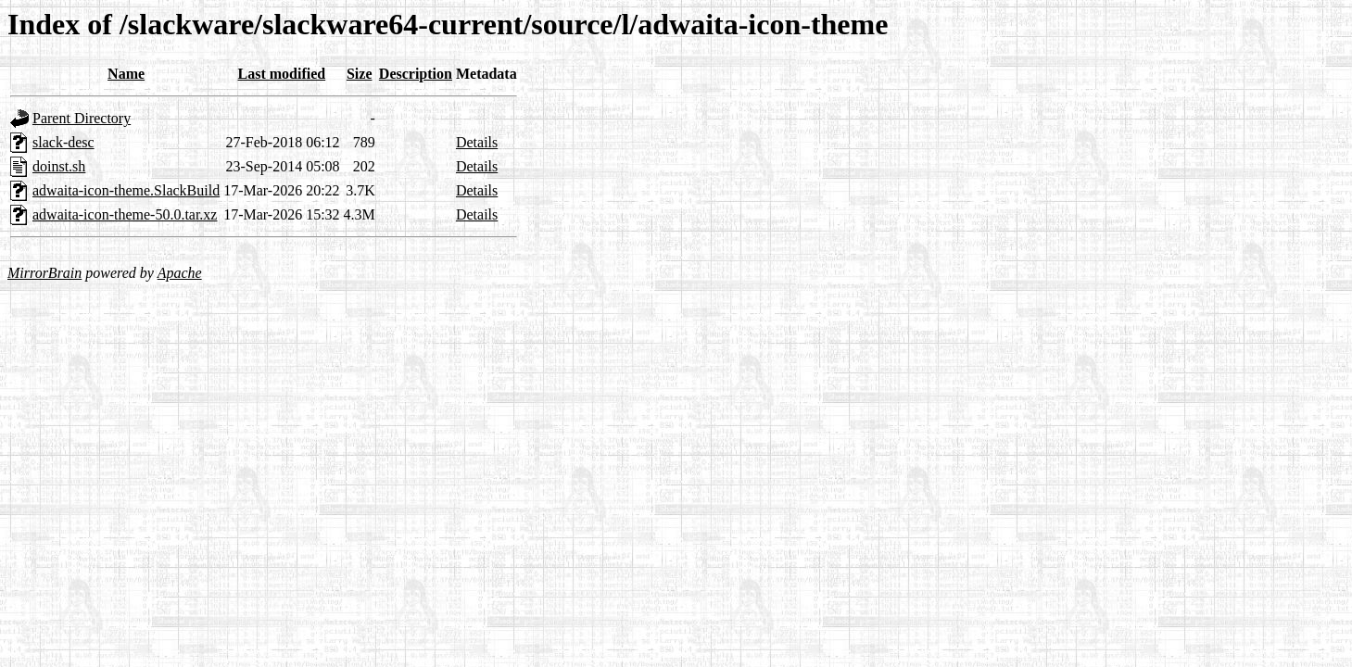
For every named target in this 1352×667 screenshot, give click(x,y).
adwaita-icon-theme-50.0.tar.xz (124, 214)
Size (360, 74)
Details (477, 142)
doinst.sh (58, 166)
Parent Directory (81, 118)
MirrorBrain (44, 273)
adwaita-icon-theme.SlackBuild (126, 190)
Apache (180, 273)
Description (415, 74)
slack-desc (63, 142)
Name (126, 74)
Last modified (282, 74)
